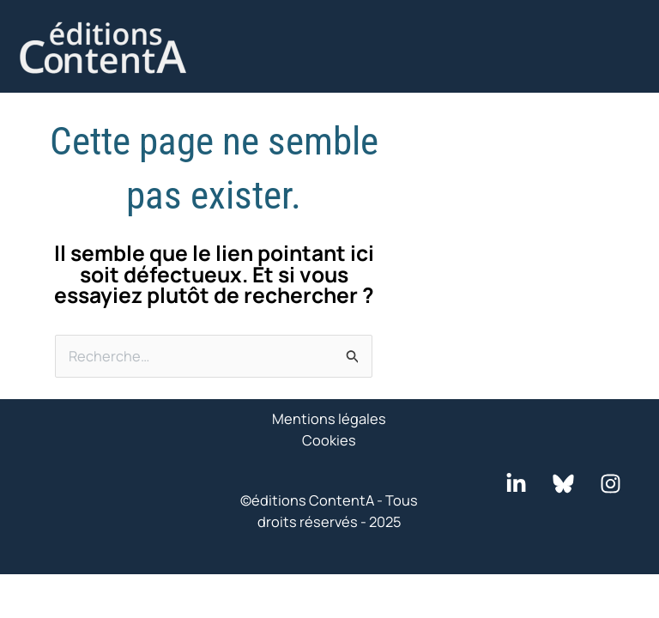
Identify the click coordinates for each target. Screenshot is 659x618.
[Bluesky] (563, 483)
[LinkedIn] (516, 483)
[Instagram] (610, 483)
